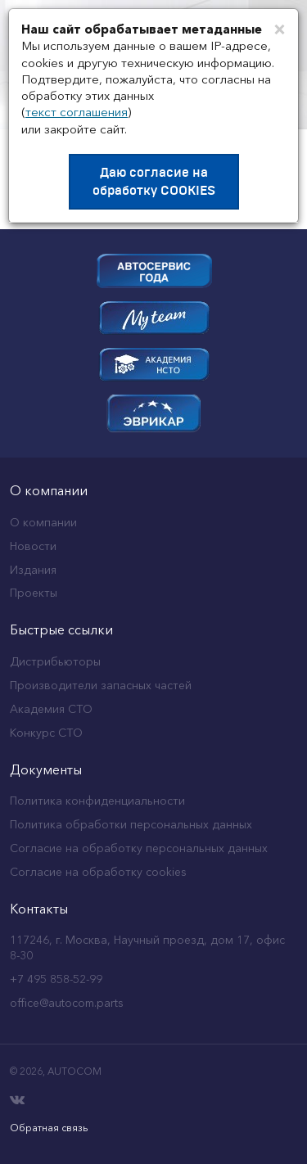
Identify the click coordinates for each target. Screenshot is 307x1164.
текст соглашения (76, 112)
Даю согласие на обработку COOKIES (154, 181)
